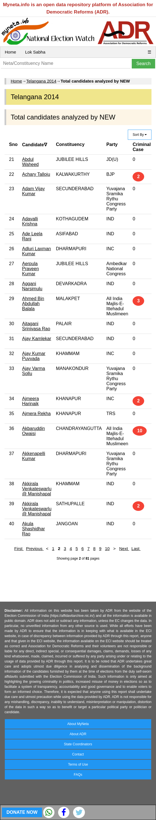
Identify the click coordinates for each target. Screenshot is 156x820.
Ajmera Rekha (36, 413)
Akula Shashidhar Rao (33, 528)
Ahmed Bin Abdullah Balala (33, 303)
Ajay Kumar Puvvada (33, 356)
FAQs (78, 775)
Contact (78, 754)
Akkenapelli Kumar (33, 456)
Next (124, 548)
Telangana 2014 (41, 81)
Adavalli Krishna (30, 221)
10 (107, 548)
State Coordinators (78, 744)
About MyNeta (78, 724)
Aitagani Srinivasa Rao (36, 326)
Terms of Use (78, 764)
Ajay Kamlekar (36, 338)
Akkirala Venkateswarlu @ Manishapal (36, 488)
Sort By (140, 135)
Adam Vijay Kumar (33, 191)
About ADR (78, 734)
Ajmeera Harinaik (30, 401)
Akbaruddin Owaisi (33, 431)
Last (136, 548)
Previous (35, 548)
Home (10, 52)
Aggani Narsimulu (32, 286)
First (18, 548)
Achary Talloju (36, 174)
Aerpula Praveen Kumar (30, 268)
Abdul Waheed (30, 162)
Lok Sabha (35, 52)
